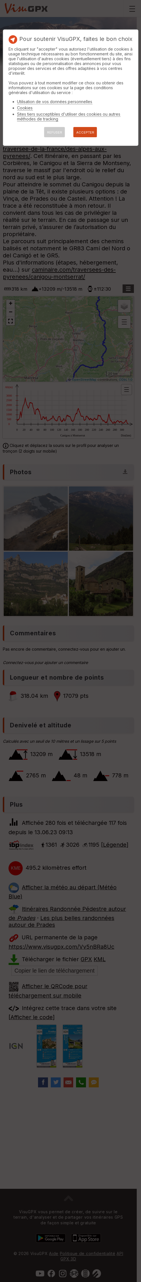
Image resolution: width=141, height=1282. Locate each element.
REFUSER (54, 132)
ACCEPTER (85, 132)
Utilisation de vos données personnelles (54, 101)
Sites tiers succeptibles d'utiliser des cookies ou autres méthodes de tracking (68, 116)
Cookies (25, 107)
